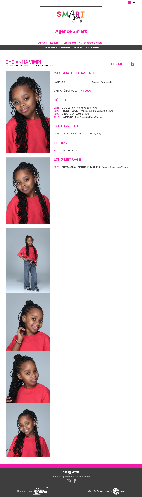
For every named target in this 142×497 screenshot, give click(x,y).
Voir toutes (23, 450)
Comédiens (64, 48)
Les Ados (77, 48)
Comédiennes (50, 48)
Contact (118, 64)
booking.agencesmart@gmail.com (71, 477)
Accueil (42, 43)
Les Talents (69, 43)
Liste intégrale (91, 48)
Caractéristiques (75, 90)
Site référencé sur (32, 491)
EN (134, 2)
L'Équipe (55, 43)
